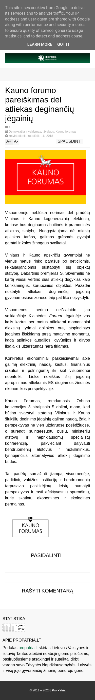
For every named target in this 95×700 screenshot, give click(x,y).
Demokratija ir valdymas (25, 131)
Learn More (39, 44)
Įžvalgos (48, 131)
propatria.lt (28, 648)
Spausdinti (70, 141)
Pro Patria (58, 690)
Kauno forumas (65, 131)
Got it (63, 44)
